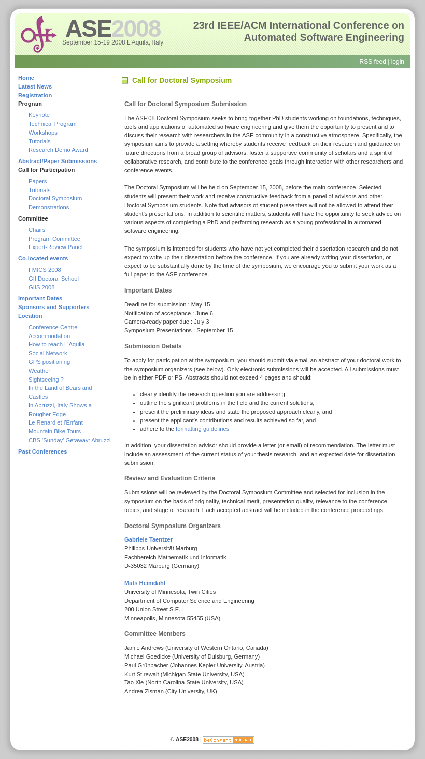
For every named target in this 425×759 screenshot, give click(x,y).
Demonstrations (49, 207)
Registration (35, 95)
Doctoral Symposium (55, 198)
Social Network (48, 353)
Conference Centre (53, 327)
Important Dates (40, 298)
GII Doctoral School (54, 278)
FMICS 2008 (45, 270)
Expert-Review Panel (55, 247)
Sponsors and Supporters (53, 307)
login (397, 61)
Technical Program (53, 124)
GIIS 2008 (41, 287)
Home (26, 78)
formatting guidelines (202, 429)
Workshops (43, 132)
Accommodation (49, 336)
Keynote (39, 115)
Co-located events (43, 258)
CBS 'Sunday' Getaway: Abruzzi (70, 440)
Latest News (35, 86)
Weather (39, 371)
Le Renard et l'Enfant (56, 422)
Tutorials (39, 141)
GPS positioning (49, 362)
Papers (38, 181)
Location (30, 316)
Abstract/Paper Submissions (57, 161)
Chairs (37, 230)
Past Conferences (42, 451)
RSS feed (372, 61)
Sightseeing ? (46, 379)
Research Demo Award (58, 150)
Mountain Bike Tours (55, 431)
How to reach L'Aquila (56, 344)
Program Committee (54, 239)
